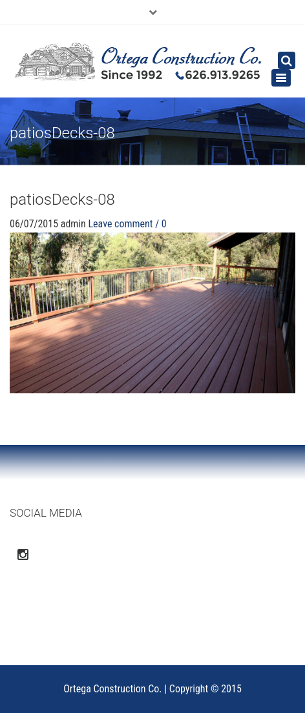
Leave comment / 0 (127, 224)
